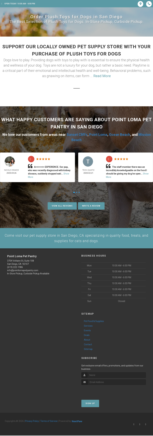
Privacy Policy (32, 421)
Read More (102, 76)
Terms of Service (49, 421)
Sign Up (90, 403)
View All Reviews (62, 206)
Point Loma (98, 135)
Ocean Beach (119, 135)
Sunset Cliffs (77, 135)
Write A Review (91, 206)
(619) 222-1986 (15, 267)
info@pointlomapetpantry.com (22, 271)
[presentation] (98, 391)
